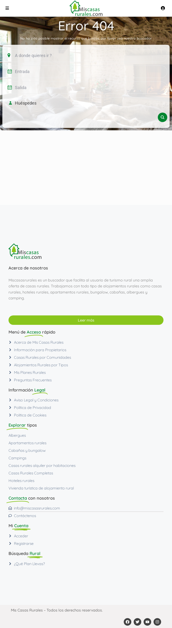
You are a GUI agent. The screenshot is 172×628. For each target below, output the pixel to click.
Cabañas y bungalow (27, 450)
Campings (17, 458)
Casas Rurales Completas (31, 473)
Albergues (17, 435)
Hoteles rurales (21, 480)
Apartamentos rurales (27, 442)
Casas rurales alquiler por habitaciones (42, 465)
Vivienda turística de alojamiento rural (41, 488)
